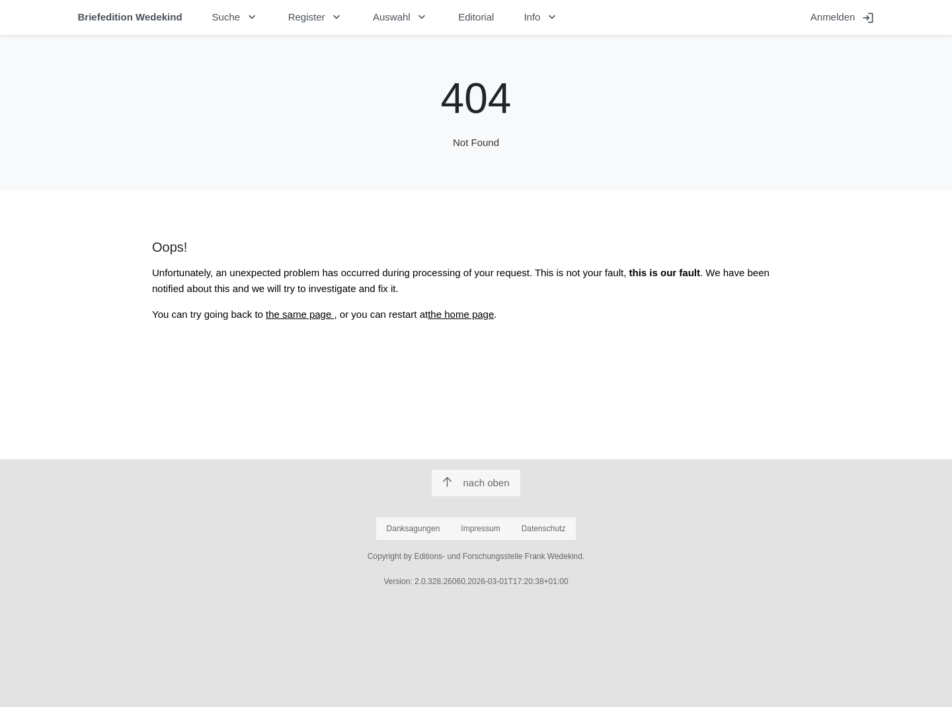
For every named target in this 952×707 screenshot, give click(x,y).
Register (315, 17)
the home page (461, 314)
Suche (235, 17)
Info (541, 17)
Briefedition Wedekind (130, 16)
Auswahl (400, 17)
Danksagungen (413, 528)
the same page (300, 314)
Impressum (480, 528)
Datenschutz (544, 528)
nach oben (475, 482)
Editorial (476, 16)
